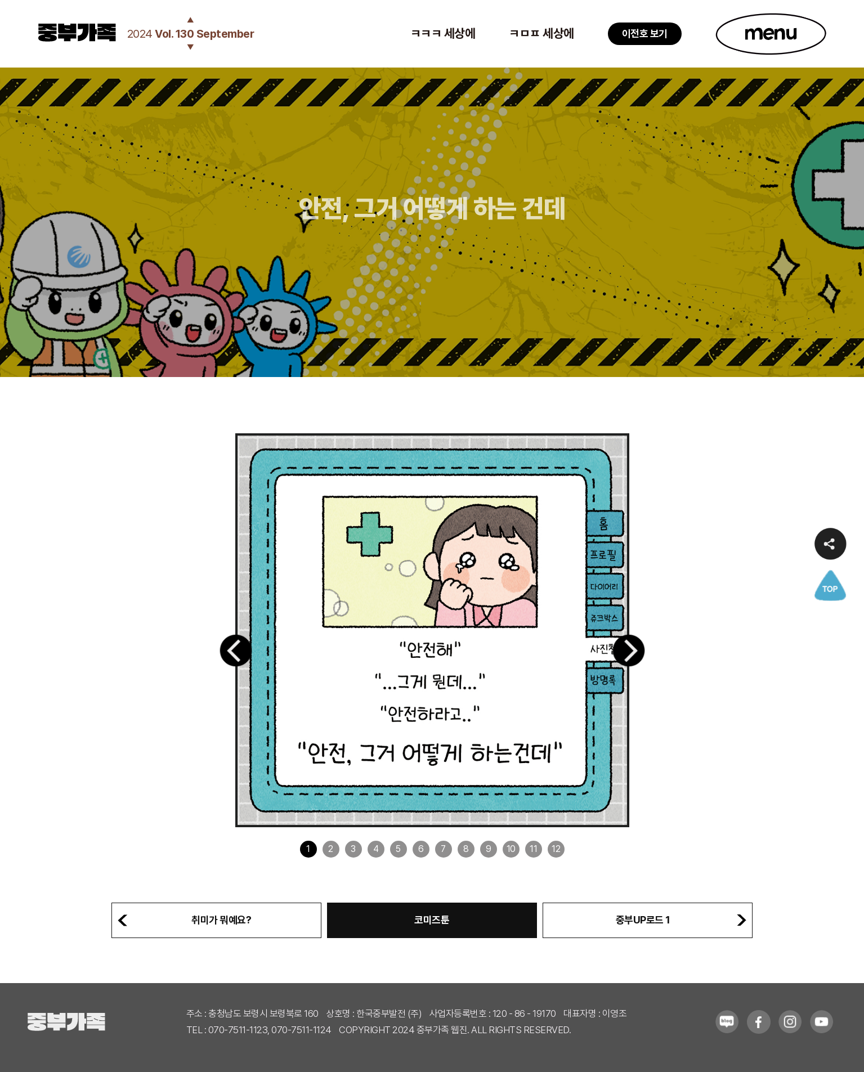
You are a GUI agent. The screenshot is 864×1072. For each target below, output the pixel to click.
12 (556, 849)
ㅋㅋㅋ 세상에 (443, 33)
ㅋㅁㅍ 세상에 (541, 33)
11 (533, 849)
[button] (235, 650)
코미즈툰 (431, 920)
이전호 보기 (645, 33)
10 (511, 849)
